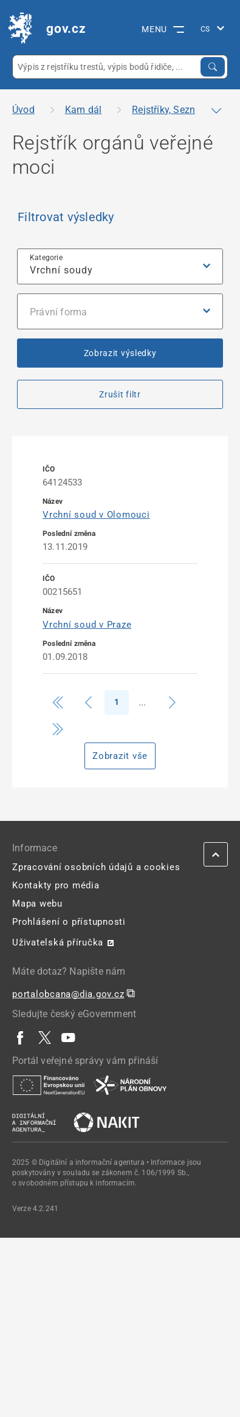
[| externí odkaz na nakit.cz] (107, 1121)
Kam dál (83, 109)
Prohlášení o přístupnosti (69, 921)
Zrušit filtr (119, 394)
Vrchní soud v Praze (87, 624)
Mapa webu (37, 903)
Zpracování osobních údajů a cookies (96, 867)
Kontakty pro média (56, 885)
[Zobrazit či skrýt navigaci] (216, 110)
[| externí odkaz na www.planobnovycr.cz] (130, 1084)
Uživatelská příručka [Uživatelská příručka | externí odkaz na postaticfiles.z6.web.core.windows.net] (57, 942)
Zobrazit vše (120, 755)
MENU (163, 29)
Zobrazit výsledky (120, 353)
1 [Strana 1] (116, 702)
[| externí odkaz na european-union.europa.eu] (48, 1084)
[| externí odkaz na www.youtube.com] (68, 1037)
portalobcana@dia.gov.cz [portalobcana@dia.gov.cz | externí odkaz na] (68, 994)
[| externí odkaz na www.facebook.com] (20, 1037)
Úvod (23, 109)
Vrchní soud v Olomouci (96, 514)
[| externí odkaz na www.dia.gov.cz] (34, 1121)
